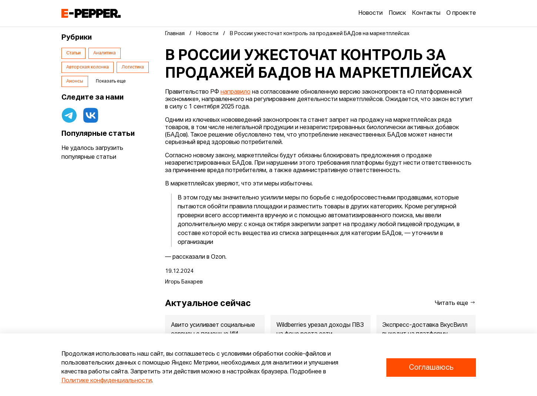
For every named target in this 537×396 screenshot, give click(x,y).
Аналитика (104, 53)
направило (236, 92)
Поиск (397, 13)
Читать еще (455, 302)
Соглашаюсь (431, 367)
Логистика (132, 67)
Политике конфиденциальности (106, 381)
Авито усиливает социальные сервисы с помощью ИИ (213, 329)
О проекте (461, 13)
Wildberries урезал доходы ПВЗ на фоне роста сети (320, 329)
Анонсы (74, 81)
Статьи (73, 53)
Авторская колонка (87, 67)
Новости (370, 13)
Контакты (426, 13)
